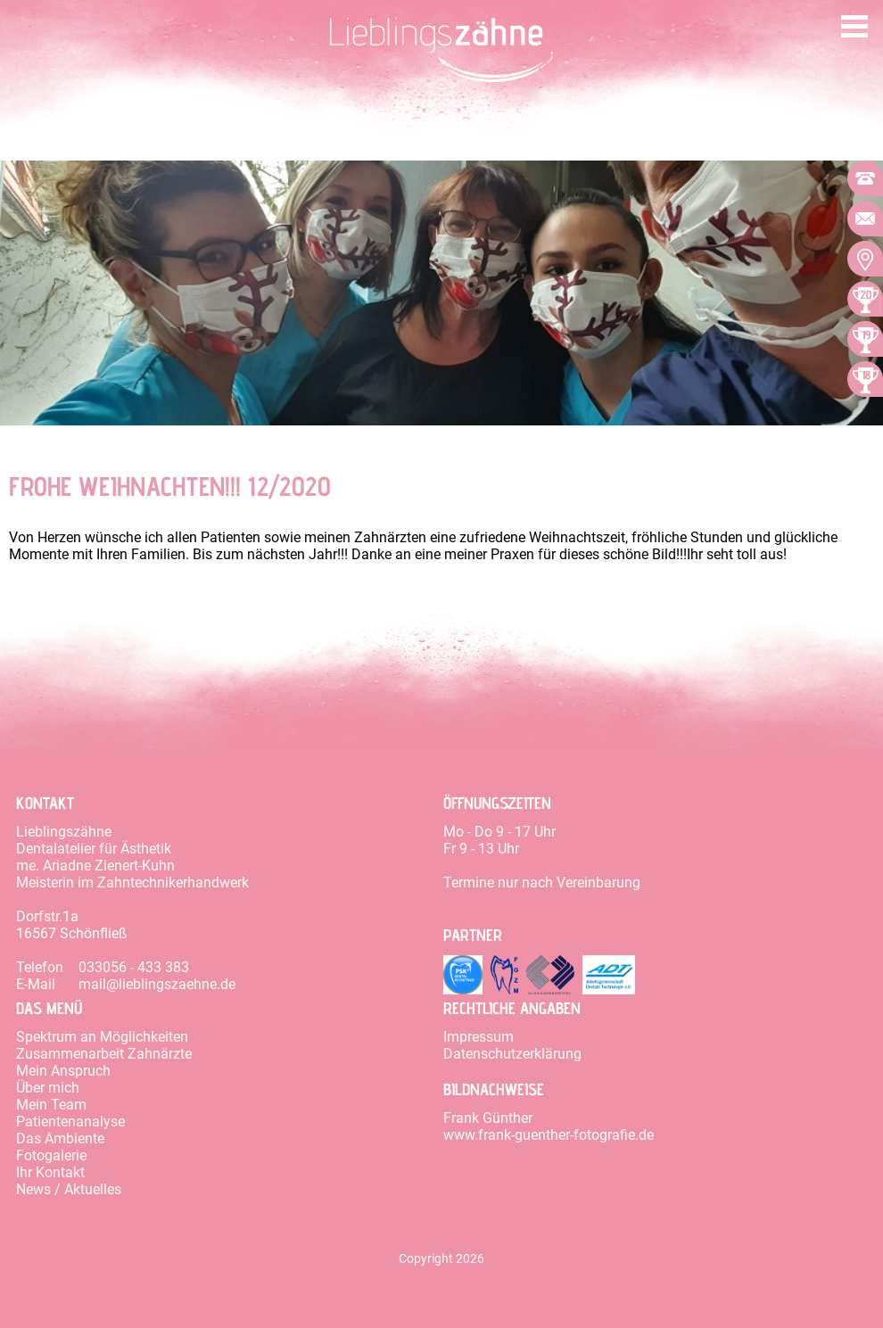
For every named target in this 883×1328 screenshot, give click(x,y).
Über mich (47, 1087)
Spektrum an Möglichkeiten (102, 1036)
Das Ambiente (60, 1138)
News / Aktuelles (68, 1189)
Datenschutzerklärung (512, 1053)
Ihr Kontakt (50, 1172)
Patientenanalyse (70, 1121)
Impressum (478, 1036)
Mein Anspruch (63, 1070)
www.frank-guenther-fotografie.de (548, 1134)
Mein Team (51, 1104)
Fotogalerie (51, 1155)
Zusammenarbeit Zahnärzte (104, 1053)
